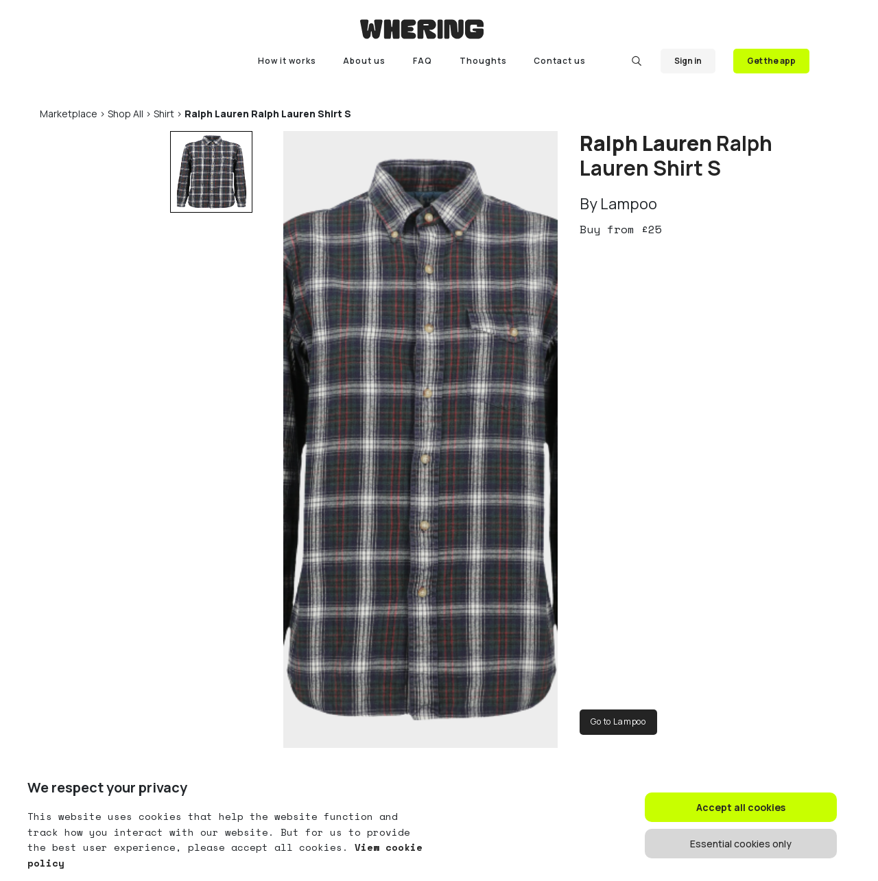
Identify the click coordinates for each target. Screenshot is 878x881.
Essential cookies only (741, 843)
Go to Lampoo (618, 721)
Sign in (688, 61)
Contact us (560, 61)
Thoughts (483, 61)
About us (364, 61)
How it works (287, 61)
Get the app (771, 61)
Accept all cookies (740, 807)
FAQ (422, 61)
